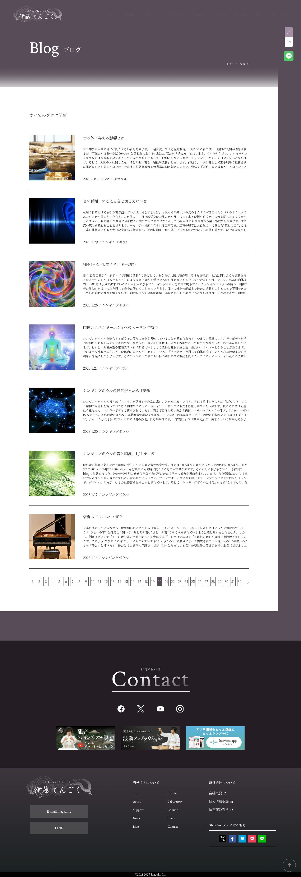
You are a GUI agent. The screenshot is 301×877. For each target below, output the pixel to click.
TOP (230, 64)
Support (138, 810)
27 (206, 581)
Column (173, 810)
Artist (137, 801)
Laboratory (175, 801)
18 (146, 581)
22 (173, 581)
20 (159, 581)
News (136, 818)
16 (133, 581)
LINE (59, 828)
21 (166, 581)
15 (126, 581)
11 (99, 581)
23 (179, 581)
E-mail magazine (59, 811)
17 (139, 581)
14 (119, 581)
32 (239, 581)
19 (153, 581)
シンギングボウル (113, 178)
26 (200, 581)
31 (233, 581)
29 (220, 581)
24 (186, 581)
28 (213, 581)
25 (193, 581)
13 (113, 581)
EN (289, 42)
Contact (173, 827)
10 (92, 581)
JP (288, 32)
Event (171, 818)
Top (135, 793)
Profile (172, 793)
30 (226, 581)
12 (106, 581)
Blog (136, 827)
